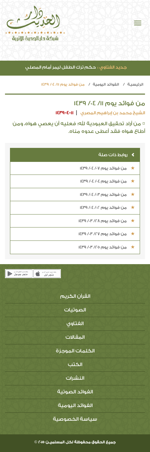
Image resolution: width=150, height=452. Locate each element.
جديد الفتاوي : (112, 67)
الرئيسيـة (135, 84)
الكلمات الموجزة (75, 351)
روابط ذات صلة (116, 154)
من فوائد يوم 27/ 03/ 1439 (106, 233)
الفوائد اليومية (106, 84)
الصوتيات (75, 310)
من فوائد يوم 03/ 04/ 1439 (107, 194)
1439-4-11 (65, 112)
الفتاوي (75, 323)
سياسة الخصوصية (75, 419)
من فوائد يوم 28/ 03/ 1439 (106, 221)
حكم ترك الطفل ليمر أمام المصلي (76, 67)
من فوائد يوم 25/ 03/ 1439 (106, 247)
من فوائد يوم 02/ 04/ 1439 (107, 207)
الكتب (75, 364)
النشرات (75, 378)
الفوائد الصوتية (75, 392)
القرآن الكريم (75, 296)
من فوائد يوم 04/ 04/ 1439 (107, 181)
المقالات (75, 337)
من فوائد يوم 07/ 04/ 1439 (107, 168)
